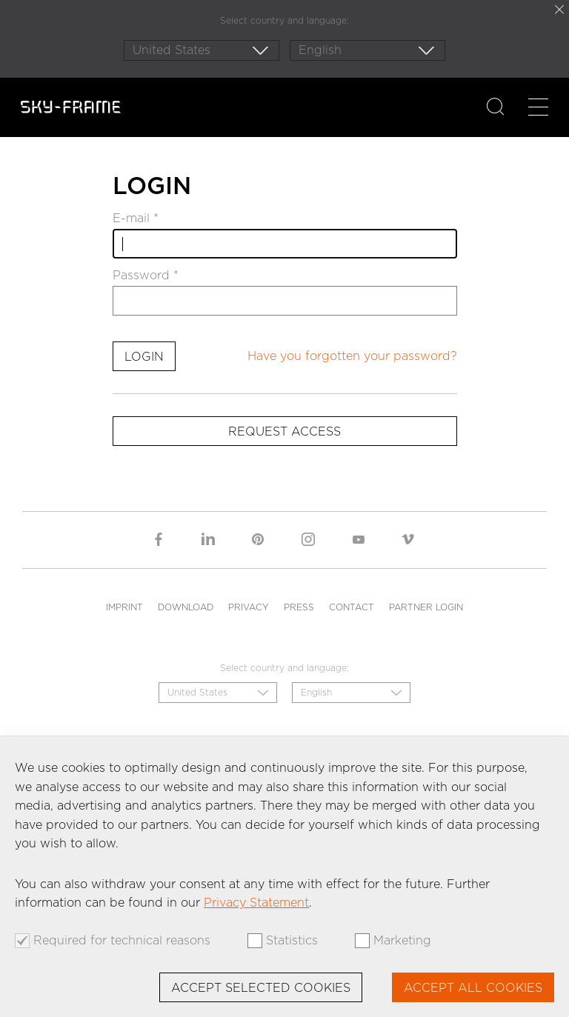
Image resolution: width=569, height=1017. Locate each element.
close (559, 9)
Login (144, 357)
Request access (284, 431)
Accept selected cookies (260, 988)
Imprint (124, 607)
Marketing (402, 941)
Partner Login (426, 607)
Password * (146, 275)
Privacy (248, 607)
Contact (351, 607)
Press (299, 607)
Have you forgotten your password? (352, 356)
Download (185, 607)
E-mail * (136, 218)
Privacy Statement (256, 903)
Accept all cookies (473, 988)
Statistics (292, 941)
